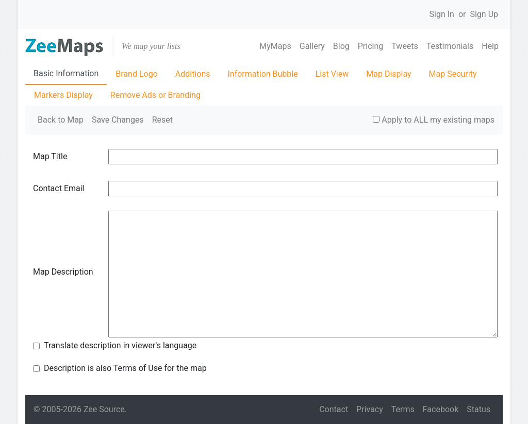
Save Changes (118, 120)
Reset (162, 120)
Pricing (371, 46)
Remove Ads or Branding (155, 95)
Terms (403, 409)
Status (478, 409)
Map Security (453, 74)
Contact (333, 409)
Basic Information (66, 73)
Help (490, 46)
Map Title (50, 156)
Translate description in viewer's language (120, 345)
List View (332, 74)
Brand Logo (136, 74)
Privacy (369, 409)
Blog (341, 46)
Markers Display (63, 95)
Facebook (440, 409)
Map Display (388, 74)
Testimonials (449, 46)
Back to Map (61, 120)
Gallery (312, 46)
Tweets (404, 46)
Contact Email (59, 188)
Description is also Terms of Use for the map (125, 368)
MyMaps (275, 46)
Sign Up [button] (484, 14)
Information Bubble (262, 74)
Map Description (63, 272)
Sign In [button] (442, 14)
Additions (192, 74)
